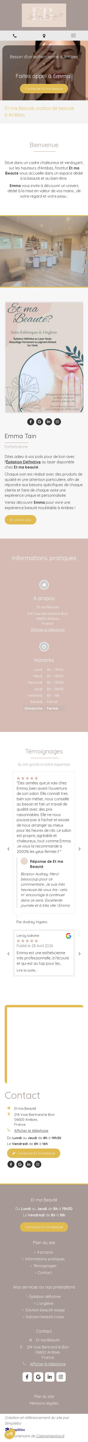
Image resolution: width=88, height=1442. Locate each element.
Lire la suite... (27, 970)
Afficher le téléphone (48, 629)
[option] (44, 848)
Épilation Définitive (23, 462)
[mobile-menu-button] (73, 35)
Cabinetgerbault (50, 1436)
